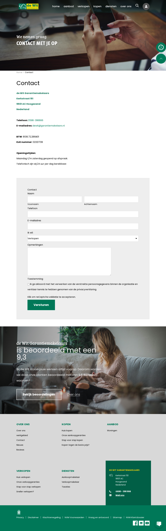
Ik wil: (30, 233)
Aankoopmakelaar (71, 477)
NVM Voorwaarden (74, 517)
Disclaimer (33, 517)
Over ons (20, 430)
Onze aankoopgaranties (74, 435)
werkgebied (22, 435)
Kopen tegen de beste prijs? (75, 445)
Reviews (20, 449)
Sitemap (117, 517)
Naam (30, 193)
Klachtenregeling (52, 517)
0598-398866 (35, 120)
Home (19, 72)
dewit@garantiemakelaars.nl (49, 125)
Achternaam (90, 204)
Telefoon (32, 208)
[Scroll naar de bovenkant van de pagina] (161, 59)
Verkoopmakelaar (70, 482)
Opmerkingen (35, 245)
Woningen (112, 430)
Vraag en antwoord (98, 517)
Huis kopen (67, 430)
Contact (20, 440)
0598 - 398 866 (123, 491)
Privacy (20, 517)
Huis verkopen (23, 477)
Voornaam (33, 204)
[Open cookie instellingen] (161, 47)
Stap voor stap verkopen (28, 486)
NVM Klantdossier (135, 517)
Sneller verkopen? (25, 491)
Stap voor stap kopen (72, 440)
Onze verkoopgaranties (28, 482)
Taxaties (66, 486)
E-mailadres (34, 220)
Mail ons (120, 495)
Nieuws (19, 445)
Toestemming (35, 279)
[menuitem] (56, 6)
